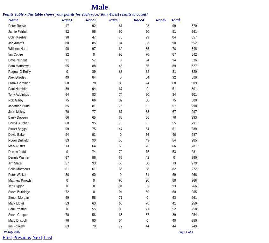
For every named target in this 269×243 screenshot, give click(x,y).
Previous (22, 237)
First (7, 237)
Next (37, 237)
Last (47, 237)
